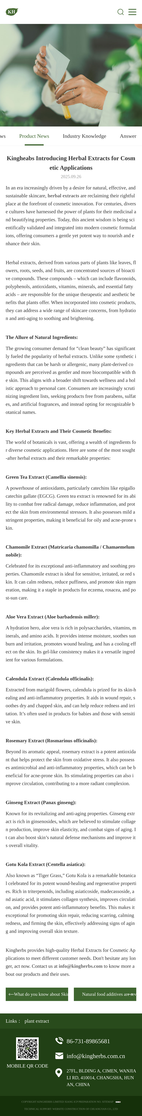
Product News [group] (34, 136)
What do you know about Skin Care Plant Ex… (37, 994)
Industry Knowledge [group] (84, 136)
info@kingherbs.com (81, 966)
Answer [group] (128, 136)
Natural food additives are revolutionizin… (105, 994)
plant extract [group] (37, 1021)
